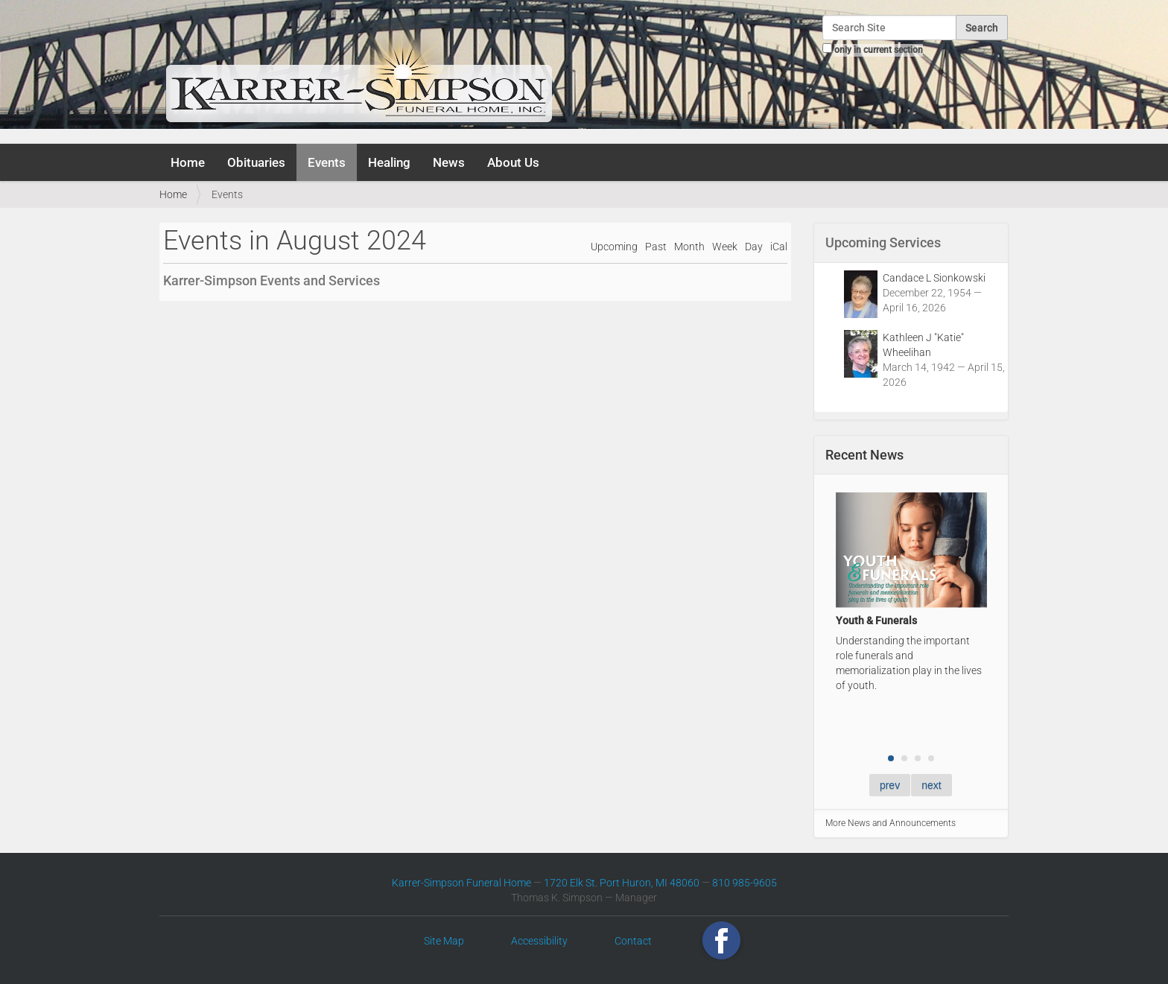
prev (890, 785)
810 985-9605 (744, 883)
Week (724, 247)
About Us (513, 162)
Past (656, 247)
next (931, 785)
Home (188, 162)
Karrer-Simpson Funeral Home (461, 883)
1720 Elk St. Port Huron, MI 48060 (621, 883)
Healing (389, 162)
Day (754, 247)
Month (689, 247)
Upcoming (614, 247)
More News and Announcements (890, 823)
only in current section (878, 50)
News (449, 162)
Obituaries (256, 162)
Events (327, 162)
